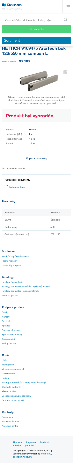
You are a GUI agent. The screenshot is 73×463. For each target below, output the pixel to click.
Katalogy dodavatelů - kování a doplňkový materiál (26, 286)
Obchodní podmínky (11, 387)
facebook (45, 442)
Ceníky (5, 312)
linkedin (17, 445)
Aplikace (6, 325)
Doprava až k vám (10, 330)
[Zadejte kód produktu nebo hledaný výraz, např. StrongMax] (36, 19)
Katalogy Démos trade (12, 282)
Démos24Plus (36, 28)
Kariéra (5, 378)
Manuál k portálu (10, 295)
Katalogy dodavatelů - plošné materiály (20, 291)
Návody (6, 316)
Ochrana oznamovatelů (13, 400)
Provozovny (7, 417)
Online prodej (8, 339)
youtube (29, 445)
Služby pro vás (9, 343)
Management (8, 364)
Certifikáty (7, 321)
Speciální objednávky (12, 334)
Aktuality (17, 442)
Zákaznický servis (10, 421)
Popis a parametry (47, 158)
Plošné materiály (10, 261)
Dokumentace (15, 186)
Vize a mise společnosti (13, 369)
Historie (5, 360)
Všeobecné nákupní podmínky (16, 396)
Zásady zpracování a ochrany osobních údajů (24, 382)
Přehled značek (9, 391)
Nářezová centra (10, 426)
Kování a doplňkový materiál (15, 256)
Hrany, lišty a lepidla (11, 265)
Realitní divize (8, 373)
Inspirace (31, 442)
